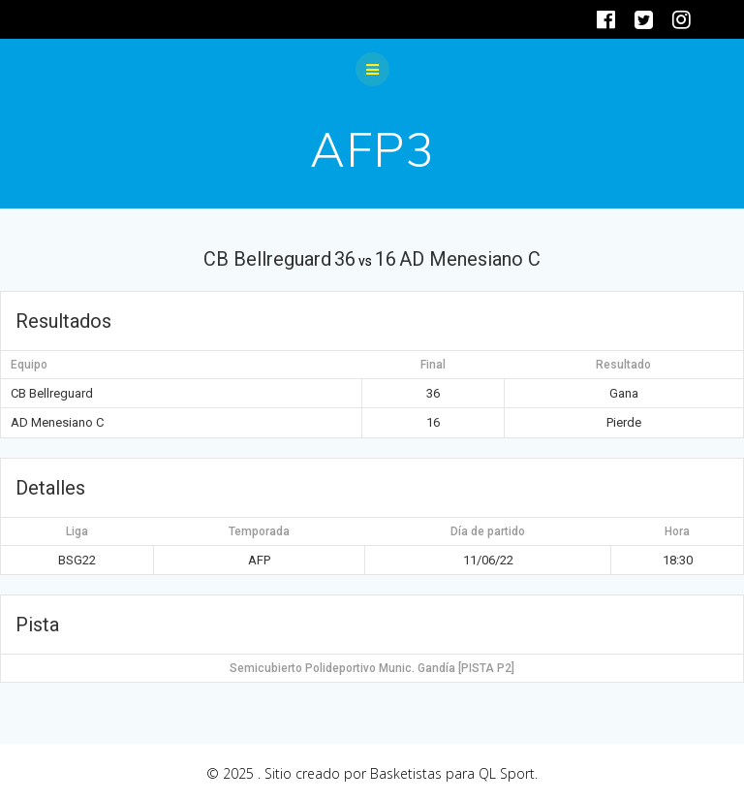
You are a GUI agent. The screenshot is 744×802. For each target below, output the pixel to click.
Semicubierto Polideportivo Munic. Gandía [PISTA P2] (372, 668)
